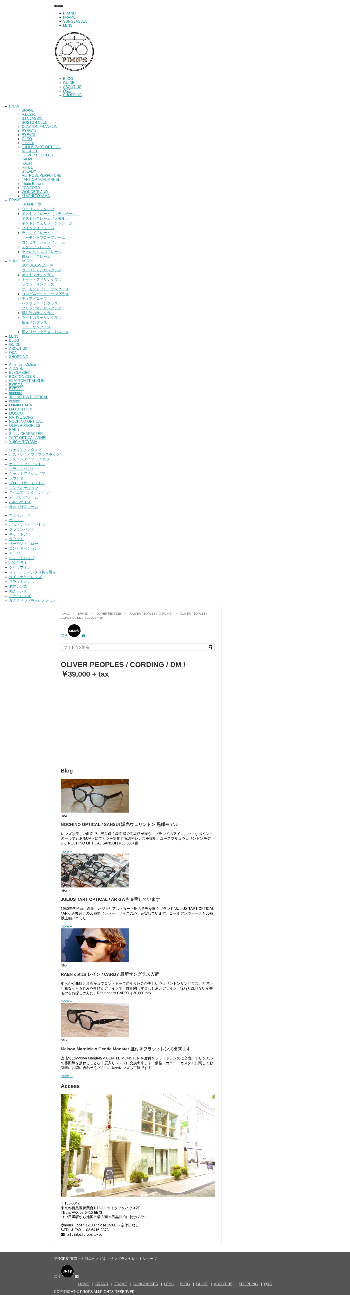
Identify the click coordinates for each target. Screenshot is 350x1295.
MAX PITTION (20, 409)
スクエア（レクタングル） (30, 492)
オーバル (16, 553)
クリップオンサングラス (42, 308)
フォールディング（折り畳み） (34, 572)
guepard (15, 393)
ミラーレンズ (20, 596)
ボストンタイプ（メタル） (30, 459)
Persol (27, 159)
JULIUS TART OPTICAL (41, 147)
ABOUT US (72, 87)
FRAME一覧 (32, 204)
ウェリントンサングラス (42, 270)
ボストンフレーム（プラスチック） (51, 214)
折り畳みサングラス (38, 313)
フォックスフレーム (38, 228)
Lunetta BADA (20, 405)
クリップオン (20, 567)
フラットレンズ (21, 582)
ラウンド (16, 478)
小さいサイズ (20, 502)
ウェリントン (20, 515)
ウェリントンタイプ (38, 209)
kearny (14, 401)
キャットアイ (20, 534)
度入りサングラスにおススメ (45, 332)
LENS (68, 25)
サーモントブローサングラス (45, 289)
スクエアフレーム (36, 247)
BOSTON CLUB (35, 122)
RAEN (27, 163)
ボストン (16, 520)
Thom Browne (33, 184)
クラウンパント (21, 469)
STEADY (29, 171)
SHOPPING (72, 95)
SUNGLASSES (75, 21)
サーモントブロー (23, 544)
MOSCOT (30, 151)
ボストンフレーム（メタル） (45, 218)
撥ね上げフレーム (36, 256)
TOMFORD (31, 188)
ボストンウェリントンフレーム (47, 223)
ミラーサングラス (36, 327)
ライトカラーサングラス (42, 318)
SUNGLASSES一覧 (37, 265)
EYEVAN (29, 131)
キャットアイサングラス (42, 279)
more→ (67, 851)
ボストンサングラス (38, 275)
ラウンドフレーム (36, 233)
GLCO (27, 139)
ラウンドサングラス (38, 284)
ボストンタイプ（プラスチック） (36, 454)
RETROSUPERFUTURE (42, 175)
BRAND (69, 13)
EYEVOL (29, 135)
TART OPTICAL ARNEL (41, 179)
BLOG (68, 79)
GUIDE (69, 83)
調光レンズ (18, 586)
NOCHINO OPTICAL (26, 421)
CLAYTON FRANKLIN (39, 127)
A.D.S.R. (29, 114)
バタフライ (18, 563)
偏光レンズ (18, 591)
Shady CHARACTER (26, 434)
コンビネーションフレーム (43, 242)
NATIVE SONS (21, 417)
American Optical (23, 364)
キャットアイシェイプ (27, 473)
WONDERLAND (35, 192)
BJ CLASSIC (32, 118)
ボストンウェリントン (27, 464)
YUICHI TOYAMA (36, 196)
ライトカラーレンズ (25, 577)
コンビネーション (23, 488)
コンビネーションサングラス (45, 294)
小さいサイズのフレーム (42, 252)
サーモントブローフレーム (43, 237)
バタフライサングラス (40, 303)
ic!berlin (28, 143)
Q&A (67, 91)
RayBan (28, 167)
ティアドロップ (34, 298)
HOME (83, 1284)
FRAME (69, 17)
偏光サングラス (34, 322)
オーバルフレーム (23, 497)
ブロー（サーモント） (27, 483)
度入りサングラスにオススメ (32, 601)
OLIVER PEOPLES (37, 155)
